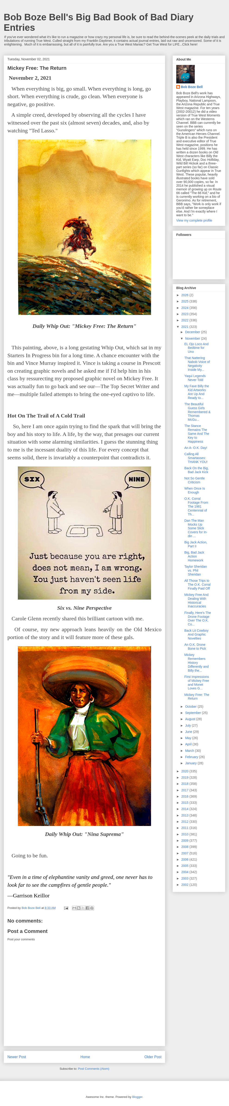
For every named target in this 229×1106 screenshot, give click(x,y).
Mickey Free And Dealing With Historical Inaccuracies (196, 600)
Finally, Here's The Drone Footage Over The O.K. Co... (197, 618)
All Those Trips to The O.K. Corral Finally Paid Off (197, 584)
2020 (185, 771)
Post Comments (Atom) (93, 1068)
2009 (185, 840)
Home (85, 1057)
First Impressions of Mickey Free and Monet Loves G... (196, 682)
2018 (185, 784)
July (188, 725)
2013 (185, 815)
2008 (185, 847)
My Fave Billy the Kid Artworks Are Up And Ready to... (196, 391)
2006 (185, 859)
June (189, 732)
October (191, 706)
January (191, 763)
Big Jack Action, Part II (195, 544)
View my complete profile (194, 220)
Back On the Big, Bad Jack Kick (196, 470)
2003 (185, 878)
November (193, 338)
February (192, 757)
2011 (185, 828)
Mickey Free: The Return (196, 697)
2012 (185, 821)
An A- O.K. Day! (195, 448)
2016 (185, 796)
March (190, 751)
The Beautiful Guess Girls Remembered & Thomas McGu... (197, 411)
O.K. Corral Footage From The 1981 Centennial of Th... (196, 506)
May (188, 738)
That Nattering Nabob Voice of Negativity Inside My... (197, 363)
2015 (185, 802)
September (193, 713)
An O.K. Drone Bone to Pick (195, 646)
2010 (185, 834)
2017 (185, 790)
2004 (185, 872)
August (190, 719)
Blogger (137, 1097)
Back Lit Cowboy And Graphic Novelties (196, 634)
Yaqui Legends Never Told (195, 378)
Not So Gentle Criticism (194, 480)
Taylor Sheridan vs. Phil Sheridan (195, 570)
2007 (185, 853)
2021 (185, 327)
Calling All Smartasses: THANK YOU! (195, 458)
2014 (185, 809)
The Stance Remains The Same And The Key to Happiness (196, 433)
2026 (185, 295)
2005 (185, 866)
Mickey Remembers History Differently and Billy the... (196, 662)
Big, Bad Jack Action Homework (194, 556)
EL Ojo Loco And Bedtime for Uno (196, 348)
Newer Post (16, 1057)
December (193, 332)
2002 (185, 885)
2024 (185, 308)
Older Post (152, 1057)
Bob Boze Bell (192, 87)
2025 (185, 301)
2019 (185, 777)
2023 (185, 314)
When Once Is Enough (194, 490)
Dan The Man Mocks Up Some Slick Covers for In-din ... (195, 528)
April (188, 744)
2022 (185, 320)
